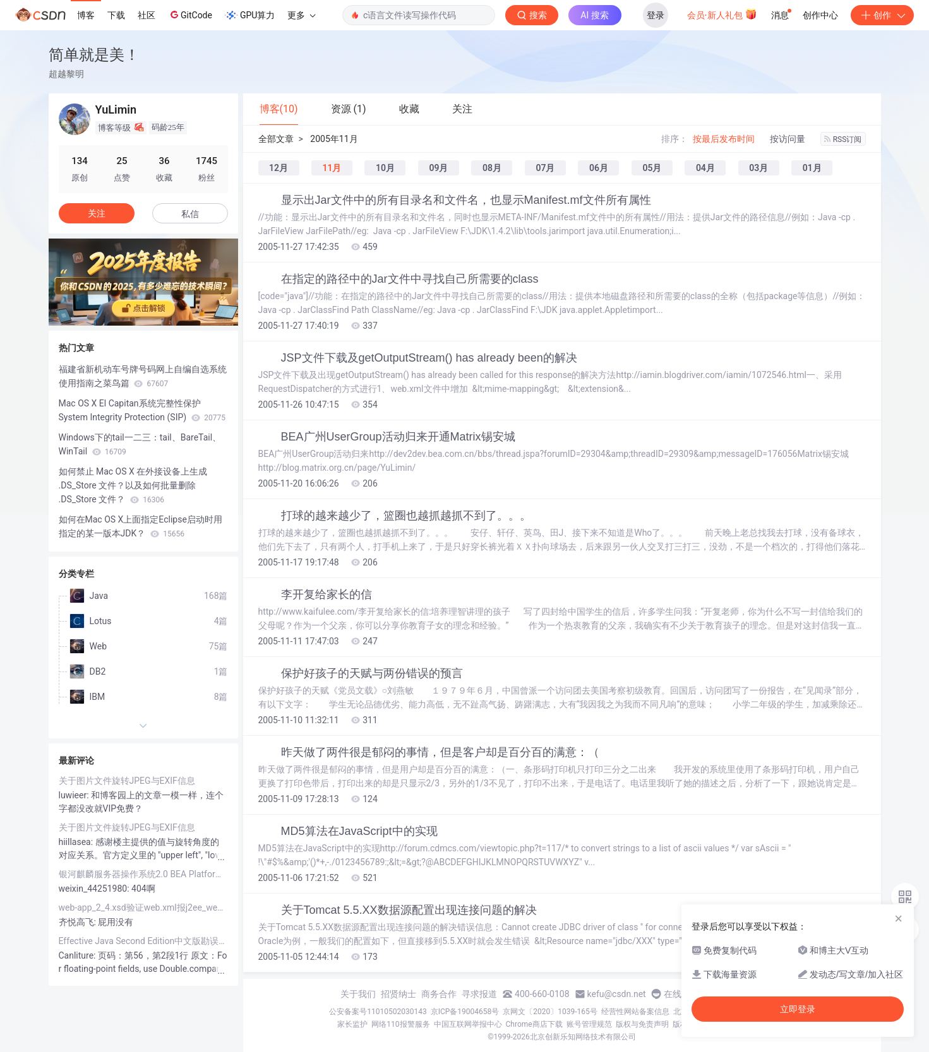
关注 (96, 213)
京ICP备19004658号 (465, 1011)
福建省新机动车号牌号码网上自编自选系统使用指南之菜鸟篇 (143, 376)
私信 (190, 214)
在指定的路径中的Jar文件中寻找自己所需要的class (410, 279)
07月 (545, 168)
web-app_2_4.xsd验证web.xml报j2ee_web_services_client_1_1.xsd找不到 (143, 907)
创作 (882, 15)
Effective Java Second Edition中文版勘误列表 (143, 941)
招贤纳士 (398, 994)
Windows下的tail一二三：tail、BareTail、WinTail (140, 444)
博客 (86, 15)
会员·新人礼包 (722, 14)
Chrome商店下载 (534, 1024)
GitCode (190, 14)
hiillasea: (77, 842)
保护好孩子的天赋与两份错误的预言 (372, 673)
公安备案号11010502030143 (377, 1011)
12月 (278, 168)
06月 (598, 168)
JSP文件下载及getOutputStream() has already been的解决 (429, 358)
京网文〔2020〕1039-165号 (550, 1011)
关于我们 (358, 994)
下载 (116, 15)
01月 (812, 168)
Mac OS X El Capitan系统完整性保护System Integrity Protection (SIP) (142, 410)
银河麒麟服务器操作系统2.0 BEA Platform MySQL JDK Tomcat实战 (143, 874)
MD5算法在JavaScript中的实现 (359, 831)
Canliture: (78, 955)
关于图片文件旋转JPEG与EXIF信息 (127, 781)
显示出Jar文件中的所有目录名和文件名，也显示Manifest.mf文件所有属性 (466, 200)
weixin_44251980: (95, 889)
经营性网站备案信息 (635, 1011)
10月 (385, 168)
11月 (331, 168)
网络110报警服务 (400, 1024)
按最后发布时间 (724, 139)
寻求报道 (479, 994)
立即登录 (797, 1009)
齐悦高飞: (79, 922)
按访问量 (787, 139)
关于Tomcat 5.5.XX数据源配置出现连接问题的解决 (409, 910)
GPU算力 (250, 15)
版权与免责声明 (642, 1024)
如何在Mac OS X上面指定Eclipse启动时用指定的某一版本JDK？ (140, 526)
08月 (491, 168)
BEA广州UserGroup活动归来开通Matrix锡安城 (398, 436)
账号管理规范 (589, 1024)
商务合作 (439, 994)
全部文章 (276, 139)
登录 (655, 15)
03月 (758, 168)
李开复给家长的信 (326, 594)
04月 (705, 168)
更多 (301, 15)
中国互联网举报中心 (468, 1024)
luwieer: (75, 795)
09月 (438, 168)
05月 (651, 168)
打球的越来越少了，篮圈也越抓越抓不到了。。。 (406, 515)
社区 (146, 15)
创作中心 (820, 15)
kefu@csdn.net (616, 994)
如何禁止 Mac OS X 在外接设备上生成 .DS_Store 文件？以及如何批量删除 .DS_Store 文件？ (133, 485)
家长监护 (352, 1024)
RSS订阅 (843, 139)
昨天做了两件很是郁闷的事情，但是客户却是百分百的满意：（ (440, 752)
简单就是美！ (94, 54)
